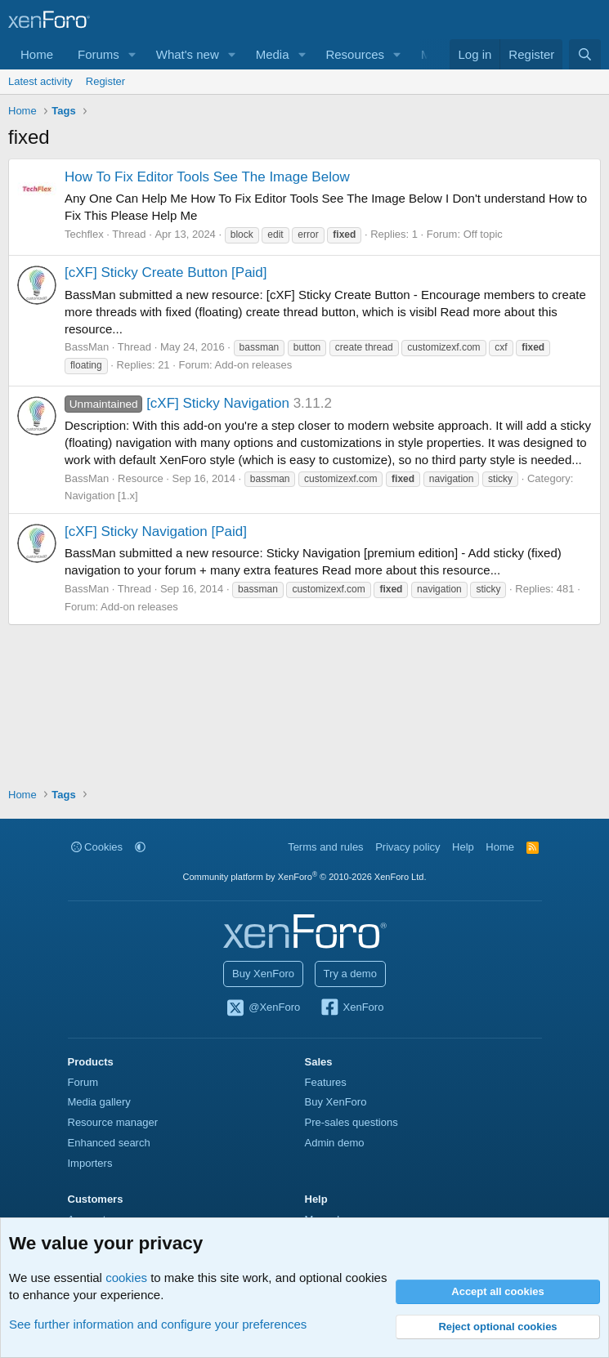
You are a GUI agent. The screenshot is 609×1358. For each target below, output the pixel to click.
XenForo (352, 1008)
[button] (132, 54)
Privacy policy (407, 847)
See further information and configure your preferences (158, 1324)
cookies (126, 1277)
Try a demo (350, 973)
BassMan (87, 347)
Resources (354, 54)
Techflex (84, 234)
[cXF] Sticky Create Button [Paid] (166, 272)
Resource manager (113, 1122)
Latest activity (40, 81)
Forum (83, 1082)
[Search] (585, 54)
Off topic (483, 234)
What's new (187, 54)
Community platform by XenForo (305, 877)
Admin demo (335, 1143)
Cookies (97, 847)
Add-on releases (254, 365)
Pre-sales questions (351, 1122)
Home (36, 54)
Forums (98, 54)
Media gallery (99, 1102)
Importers (90, 1163)
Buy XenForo (263, 973)
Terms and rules (325, 847)
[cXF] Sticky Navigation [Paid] (156, 531)
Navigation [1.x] (101, 495)
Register (105, 81)
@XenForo (263, 1008)
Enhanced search (109, 1143)
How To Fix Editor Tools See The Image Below (207, 177)
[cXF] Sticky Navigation (177, 403)
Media (272, 54)
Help (463, 847)
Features (326, 1082)
